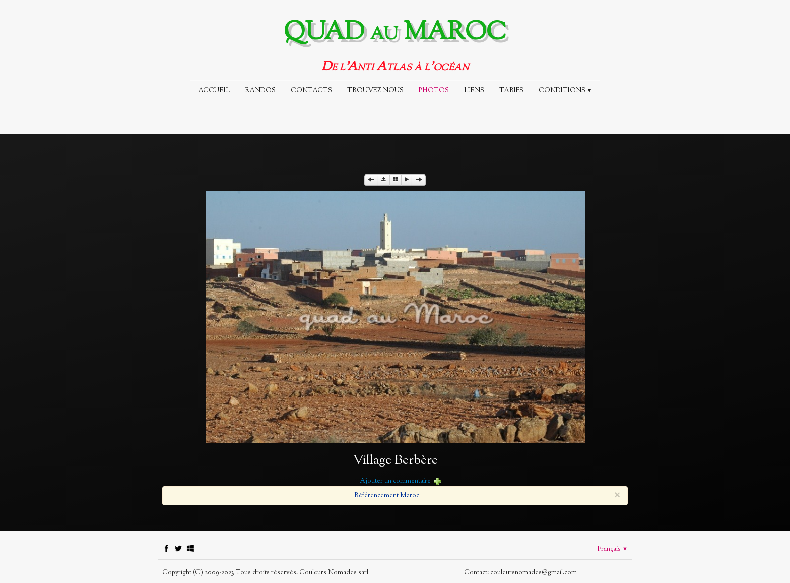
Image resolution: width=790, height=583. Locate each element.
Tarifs (511, 90)
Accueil (214, 90)
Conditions (565, 90)
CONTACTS (311, 90)
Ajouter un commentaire (395, 481)
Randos (260, 90)
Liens (474, 90)
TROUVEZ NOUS (375, 90)
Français (613, 549)
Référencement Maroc (386, 495)
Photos (434, 90)
